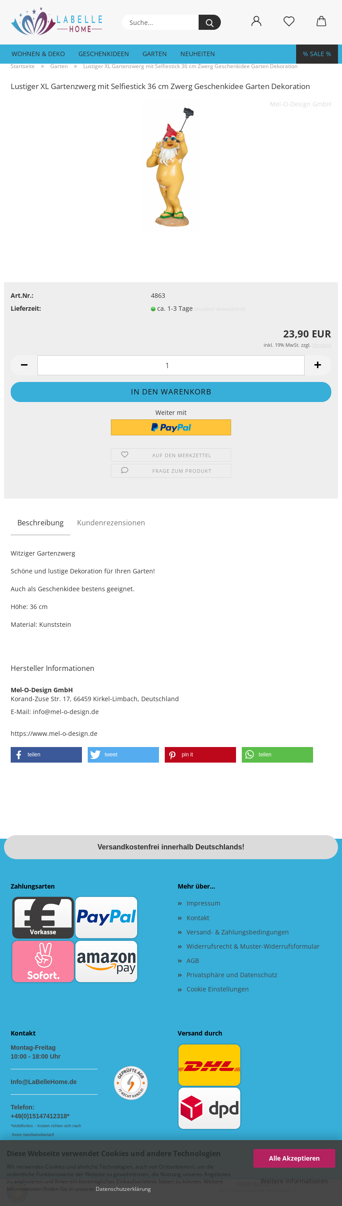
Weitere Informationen (294, 1181)
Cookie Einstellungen (218, 989)
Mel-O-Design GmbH (300, 104)
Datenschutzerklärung (123, 1189)
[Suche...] (210, 22)
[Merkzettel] (289, 21)
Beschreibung (40, 523)
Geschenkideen (103, 53)
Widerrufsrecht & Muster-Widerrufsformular (253, 946)
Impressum (203, 903)
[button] (256, 21)
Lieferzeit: (26, 308)
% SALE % (317, 53)
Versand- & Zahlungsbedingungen (238, 932)
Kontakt (198, 918)
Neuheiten (197, 53)
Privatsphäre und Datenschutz (232, 974)
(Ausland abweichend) (220, 308)
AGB (193, 960)
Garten (154, 53)
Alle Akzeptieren (294, 1158)
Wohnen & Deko (38, 53)
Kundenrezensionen (111, 523)
